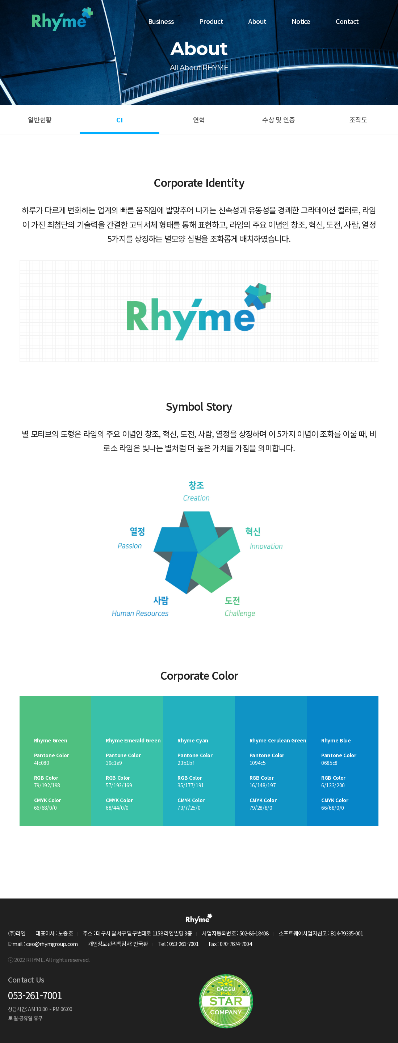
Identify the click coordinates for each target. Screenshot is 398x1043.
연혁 (199, 119)
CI (119, 119)
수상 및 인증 (278, 119)
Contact (347, 20)
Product (211, 20)
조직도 (358, 119)
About (257, 20)
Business (161, 20)
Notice (301, 20)
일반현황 (39, 119)
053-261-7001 (35, 995)
